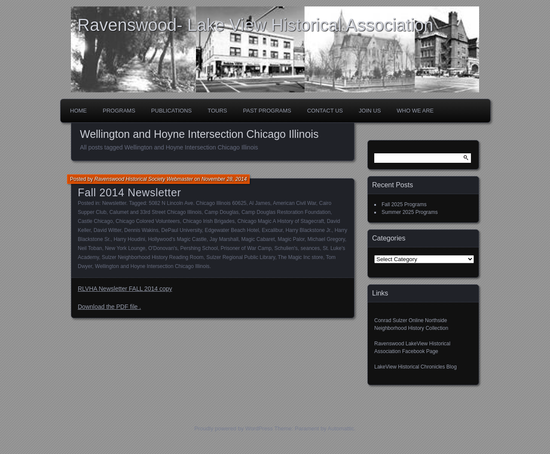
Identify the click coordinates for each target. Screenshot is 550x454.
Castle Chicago (95, 221)
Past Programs (267, 110)
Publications (171, 110)
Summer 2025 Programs (410, 212)
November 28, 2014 (224, 179)
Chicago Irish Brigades (209, 221)
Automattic (341, 428)
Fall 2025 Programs (404, 204)
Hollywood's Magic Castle (177, 239)
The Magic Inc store (300, 257)
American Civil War (294, 203)
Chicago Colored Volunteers (148, 221)
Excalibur (272, 230)
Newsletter (114, 203)
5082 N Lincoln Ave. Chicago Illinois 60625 (197, 203)
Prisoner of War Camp (246, 248)
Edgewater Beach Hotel (232, 230)
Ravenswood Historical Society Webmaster (144, 179)
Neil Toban (90, 248)
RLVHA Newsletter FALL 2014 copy (125, 288)
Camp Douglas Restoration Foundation (285, 212)
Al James (259, 203)
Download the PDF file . (109, 306)
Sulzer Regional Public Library (240, 257)
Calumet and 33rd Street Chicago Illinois (155, 212)
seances (310, 248)
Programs (119, 110)
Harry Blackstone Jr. (309, 230)
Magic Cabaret (258, 239)
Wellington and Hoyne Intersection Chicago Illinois (152, 266)
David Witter (108, 230)
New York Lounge (125, 248)
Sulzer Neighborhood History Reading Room (153, 257)
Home (78, 110)
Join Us (370, 110)
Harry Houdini (129, 239)
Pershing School (199, 248)
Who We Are (415, 110)
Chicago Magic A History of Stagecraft (281, 221)
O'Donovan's (162, 248)
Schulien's (286, 248)
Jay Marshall (223, 239)
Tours (217, 110)
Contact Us (325, 110)
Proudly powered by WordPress (233, 428)
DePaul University (181, 230)
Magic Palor (291, 239)
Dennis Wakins (141, 230)
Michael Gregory (326, 239)
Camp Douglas (221, 212)
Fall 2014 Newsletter (129, 192)
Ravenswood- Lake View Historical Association (255, 24)
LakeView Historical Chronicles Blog (415, 367)
